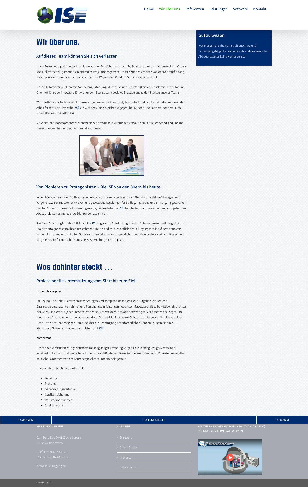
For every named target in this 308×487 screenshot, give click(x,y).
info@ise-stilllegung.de (51, 466)
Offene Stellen (129, 447)
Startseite (126, 437)
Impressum (127, 457)
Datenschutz (128, 467)
